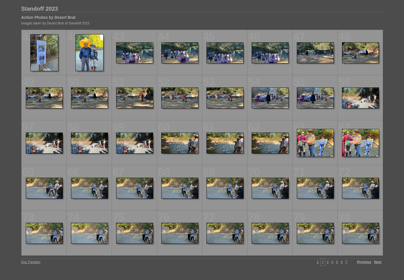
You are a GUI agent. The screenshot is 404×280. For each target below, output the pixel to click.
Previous (364, 262)
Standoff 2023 (39, 9)
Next (377, 262)
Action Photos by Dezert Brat (48, 17)
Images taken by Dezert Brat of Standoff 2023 (55, 23)
